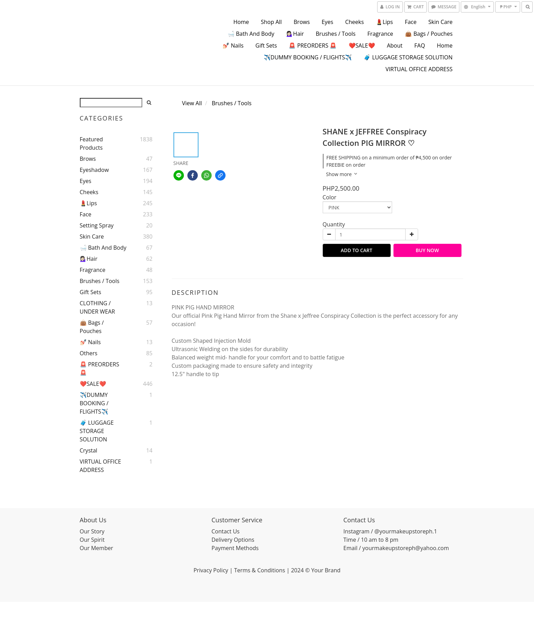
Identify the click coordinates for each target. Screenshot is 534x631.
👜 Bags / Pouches (428, 34)
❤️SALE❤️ (362, 45)
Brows (302, 22)
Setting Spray (97, 225)
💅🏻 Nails (233, 45)
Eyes (327, 22)
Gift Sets (266, 45)
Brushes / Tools (336, 34)
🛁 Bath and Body (251, 34)
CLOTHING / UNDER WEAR (97, 307)
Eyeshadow (94, 170)
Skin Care (441, 22)
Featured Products (91, 143)
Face (411, 22)
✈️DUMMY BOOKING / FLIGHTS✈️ (308, 57)
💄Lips (384, 22)
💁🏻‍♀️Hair (295, 34)
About (394, 45)
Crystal (89, 450)
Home (241, 22)
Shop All (271, 22)
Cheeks (354, 22)
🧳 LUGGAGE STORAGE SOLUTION (408, 57)
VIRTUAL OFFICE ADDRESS (418, 69)
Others (89, 353)
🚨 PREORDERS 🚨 (313, 45)
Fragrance (380, 34)
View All (192, 103)
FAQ (419, 45)
